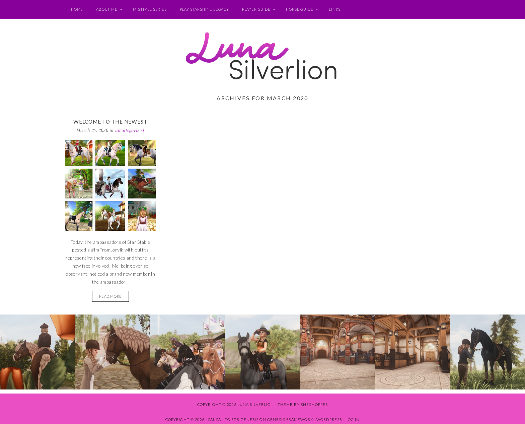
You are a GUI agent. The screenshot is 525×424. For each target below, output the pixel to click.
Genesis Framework (290, 419)
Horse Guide (299, 9)
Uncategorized (130, 130)
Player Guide (256, 9)
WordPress (329, 419)
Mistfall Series (149, 9)
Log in (353, 419)
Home (77, 9)
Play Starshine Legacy (204, 9)
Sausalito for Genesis (233, 419)
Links (335, 9)
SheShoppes (314, 404)
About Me (107, 9)
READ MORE (110, 296)
